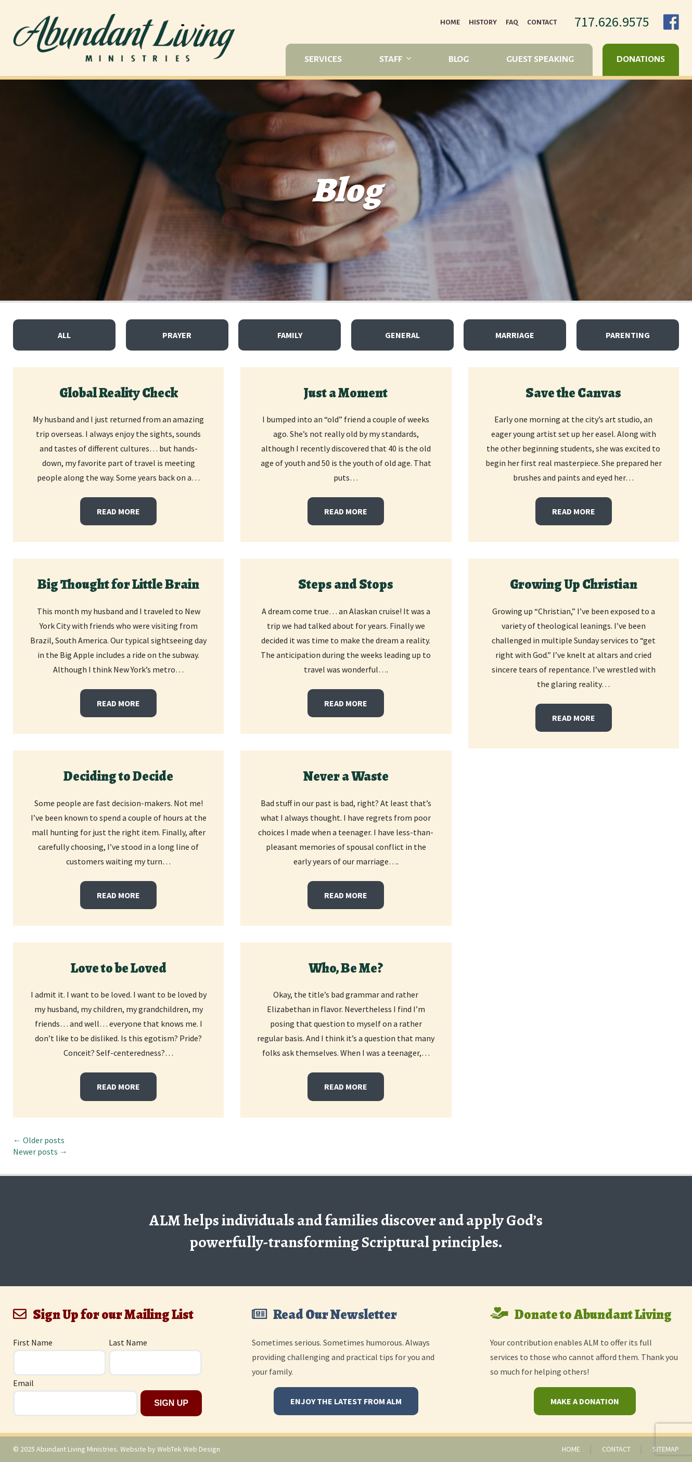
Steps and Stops (345, 584)
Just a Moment (346, 393)
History (483, 22)
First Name (33, 1342)
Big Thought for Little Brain (118, 584)
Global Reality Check (118, 393)
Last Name (128, 1342)
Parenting (628, 335)
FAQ (512, 22)
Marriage (514, 335)
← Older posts (39, 1140)
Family (289, 335)
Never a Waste (346, 776)
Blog (458, 59)
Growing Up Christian (573, 584)
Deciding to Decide (118, 776)
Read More (118, 511)
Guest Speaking (540, 59)
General (402, 335)
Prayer (176, 335)
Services (323, 59)
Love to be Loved (118, 968)
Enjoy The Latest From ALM (346, 1401)
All (64, 335)
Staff (390, 59)
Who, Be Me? (346, 968)
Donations (641, 59)
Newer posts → (40, 1151)
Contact (542, 22)
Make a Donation (584, 1401)
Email (23, 1383)
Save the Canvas (573, 393)
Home (450, 22)
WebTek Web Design (188, 1449)
